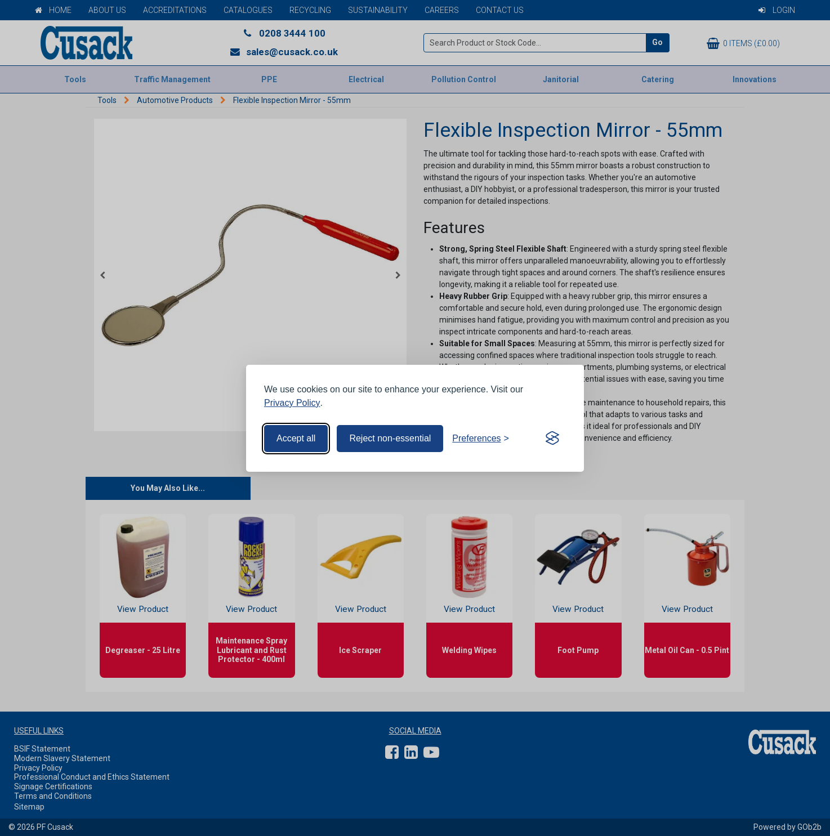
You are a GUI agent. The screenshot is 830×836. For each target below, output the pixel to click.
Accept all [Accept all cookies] (295, 438)
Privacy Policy (292, 403)
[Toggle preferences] (480, 438)
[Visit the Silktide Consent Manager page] (552, 438)
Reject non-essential (390, 438)
